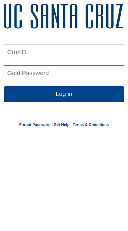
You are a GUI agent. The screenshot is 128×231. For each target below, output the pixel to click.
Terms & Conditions (91, 125)
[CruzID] (64, 52)
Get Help (61, 125)
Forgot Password (35, 125)
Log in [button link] (64, 93)
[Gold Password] (64, 73)
